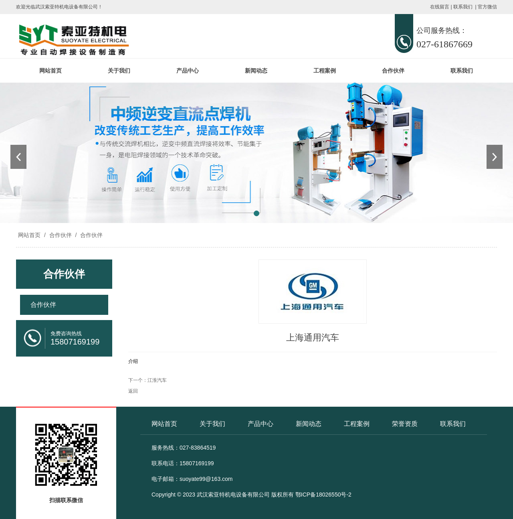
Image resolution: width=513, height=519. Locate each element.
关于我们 (119, 70)
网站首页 (50, 70)
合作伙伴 (393, 70)
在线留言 (439, 7)
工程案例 (324, 70)
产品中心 (187, 70)
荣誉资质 (405, 423)
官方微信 (487, 7)
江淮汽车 (157, 380)
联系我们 (463, 7)
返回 (133, 391)
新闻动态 (256, 70)
